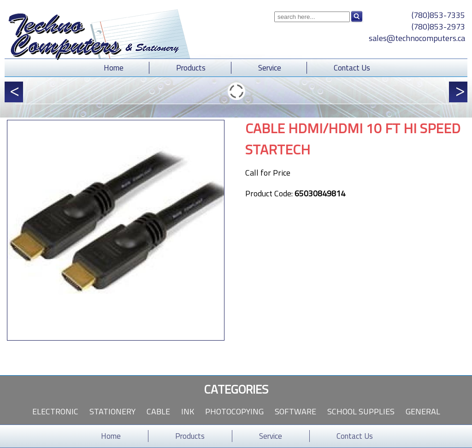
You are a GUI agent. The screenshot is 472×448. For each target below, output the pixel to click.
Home (114, 68)
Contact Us (352, 68)
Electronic (55, 411)
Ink (187, 411)
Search (356, 16)
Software (295, 411)
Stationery (112, 411)
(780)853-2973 (438, 26)
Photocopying (234, 411)
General (423, 411)
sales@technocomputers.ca (417, 38)
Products (191, 68)
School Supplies (361, 411)
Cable (158, 411)
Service (269, 68)
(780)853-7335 (438, 15)
